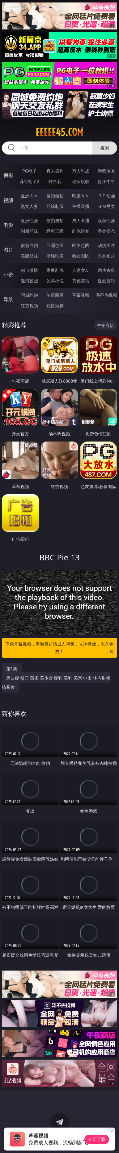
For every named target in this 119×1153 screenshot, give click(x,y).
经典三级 (55, 231)
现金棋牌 (80, 181)
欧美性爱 (106, 220)
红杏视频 (29, 305)
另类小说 (55, 281)
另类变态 (106, 231)
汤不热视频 (106, 295)
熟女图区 (80, 256)
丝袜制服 (55, 206)
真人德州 (55, 171)
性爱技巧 (106, 281)
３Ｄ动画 (106, 196)
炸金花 (55, 181)
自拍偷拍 (55, 196)
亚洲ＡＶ (29, 196)
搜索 (104, 148)
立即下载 (96, 1139)
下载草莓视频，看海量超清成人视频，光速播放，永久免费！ (59, 648)
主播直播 (80, 206)
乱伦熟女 (80, 231)
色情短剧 (55, 305)
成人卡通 (80, 220)
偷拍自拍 (55, 220)
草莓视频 (80, 295)
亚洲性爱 (29, 220)
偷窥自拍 (29, 245)
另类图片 (106, 256)
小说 (8, 274)
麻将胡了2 (29, 181)
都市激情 (29, 270)
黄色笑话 (80, 281)
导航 (8, 299)
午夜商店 (55, 295)
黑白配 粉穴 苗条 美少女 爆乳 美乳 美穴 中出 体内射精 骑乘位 (56, 682)
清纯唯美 (55, 256)
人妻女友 (80, 270)
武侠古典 (106, 270)
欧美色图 (80, 245)
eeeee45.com (59, 132)
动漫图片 (106, 245)
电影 (8, 225)
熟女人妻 (29, 206)
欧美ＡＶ (80, 196)
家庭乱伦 (55, 270)
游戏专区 (106, 171)
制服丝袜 (29, 231)
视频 (8, 200)
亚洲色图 (55, 245)
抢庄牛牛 (106, 181)
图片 (8, 249)
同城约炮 (29, 295)
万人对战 (80, 171)
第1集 (11, 668)
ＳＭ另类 (106, 206)
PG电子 (29, 171)
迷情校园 (29, 281)
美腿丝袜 (29, 256)
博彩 (8, 175)
